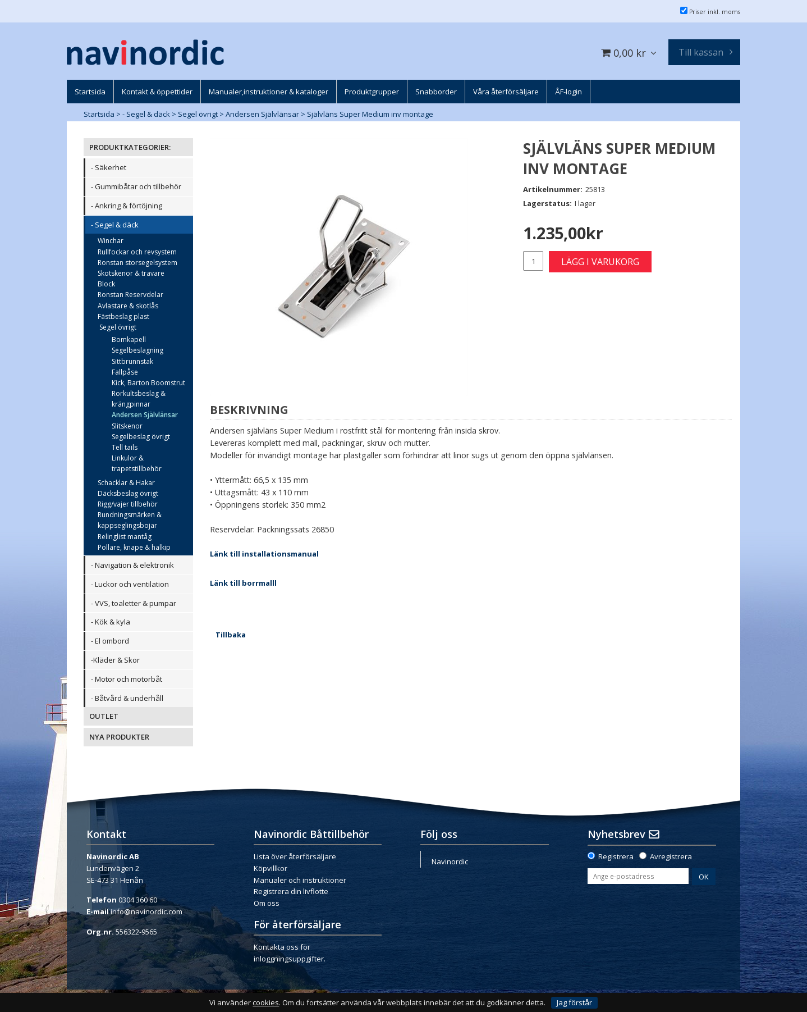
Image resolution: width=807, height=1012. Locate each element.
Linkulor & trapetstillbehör (137, 463)
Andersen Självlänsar (262, 114)
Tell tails (124, 447)
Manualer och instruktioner (300, 880)
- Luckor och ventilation (130, 584)
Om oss (266, 903)
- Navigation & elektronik (132, 565)
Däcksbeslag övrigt (128, 493)
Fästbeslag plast (123, 316)
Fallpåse (125, 372)
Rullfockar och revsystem (137, 252)
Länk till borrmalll (243, 583)
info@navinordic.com (146, 911)
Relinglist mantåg (125, 536)
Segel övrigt (198, 114)
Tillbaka (230, 635)
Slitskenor (127, 426)
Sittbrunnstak (132, 361)
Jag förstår (574, 1002)
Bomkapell (129, 339)
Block (106, 284)
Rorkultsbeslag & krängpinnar (139, 399)
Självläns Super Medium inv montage (370, 114)
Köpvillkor (270, 868)
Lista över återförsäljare (295, 856)
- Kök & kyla (110, 622)
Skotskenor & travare (131, 273)
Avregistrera (671, 856)
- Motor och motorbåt (126, 679)
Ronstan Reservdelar (130, 294)
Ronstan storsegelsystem (137, 262)
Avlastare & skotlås (128, 306)
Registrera (616, 856)
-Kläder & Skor (115, 660)
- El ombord (110, 641)
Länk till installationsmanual (264, 554)
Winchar (110, 240)
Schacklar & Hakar (126, 482)
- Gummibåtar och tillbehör (136, 186)
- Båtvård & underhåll (127, 698)
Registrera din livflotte (291, 891)
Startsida (99, 114)
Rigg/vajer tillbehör (128, 504)
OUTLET (103, 716)
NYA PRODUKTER (119, 737)
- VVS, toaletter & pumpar (133, 603)
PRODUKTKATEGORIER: (130, 147)
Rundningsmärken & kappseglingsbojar (130, 520)
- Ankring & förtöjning (126, 205)
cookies (266, 1003)
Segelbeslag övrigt (141, 436)
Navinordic (450, 861)
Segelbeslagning (137, 350)
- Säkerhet (108, 167)
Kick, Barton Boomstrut (148, 383)
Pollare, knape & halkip (134, 547)
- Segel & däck (146, 114)
